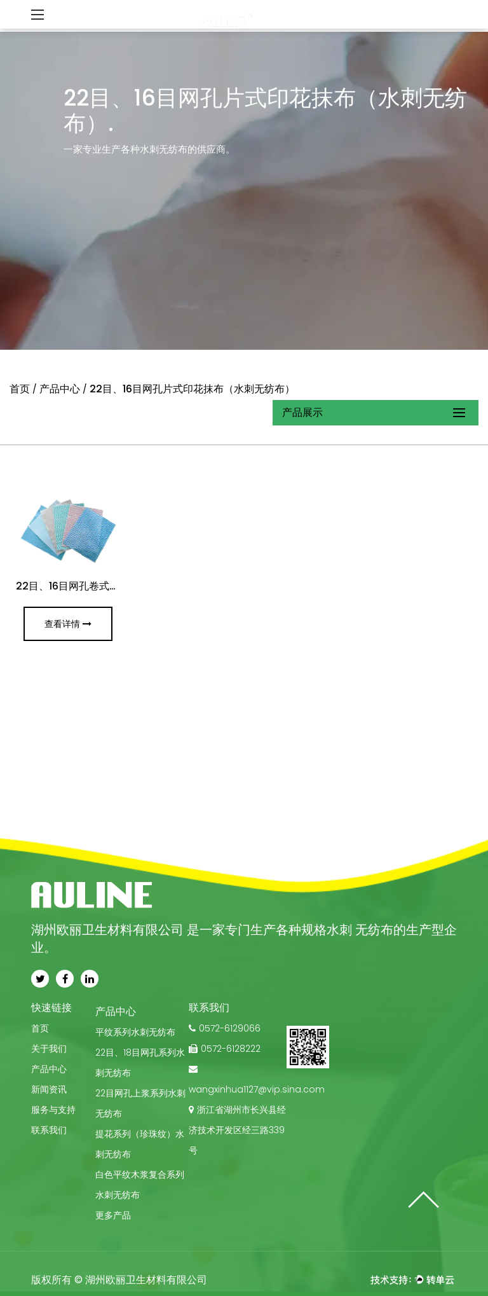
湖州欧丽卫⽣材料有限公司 (146, 1279)
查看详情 (68, 623)
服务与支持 (53, 1109)
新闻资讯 (49, 1089)
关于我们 (49, 1048)
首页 (20, 389)
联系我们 (49, 1130)
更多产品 (113, 1215)
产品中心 (59, 389)
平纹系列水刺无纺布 (135, 1032)
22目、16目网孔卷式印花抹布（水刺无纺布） (118, 586)
